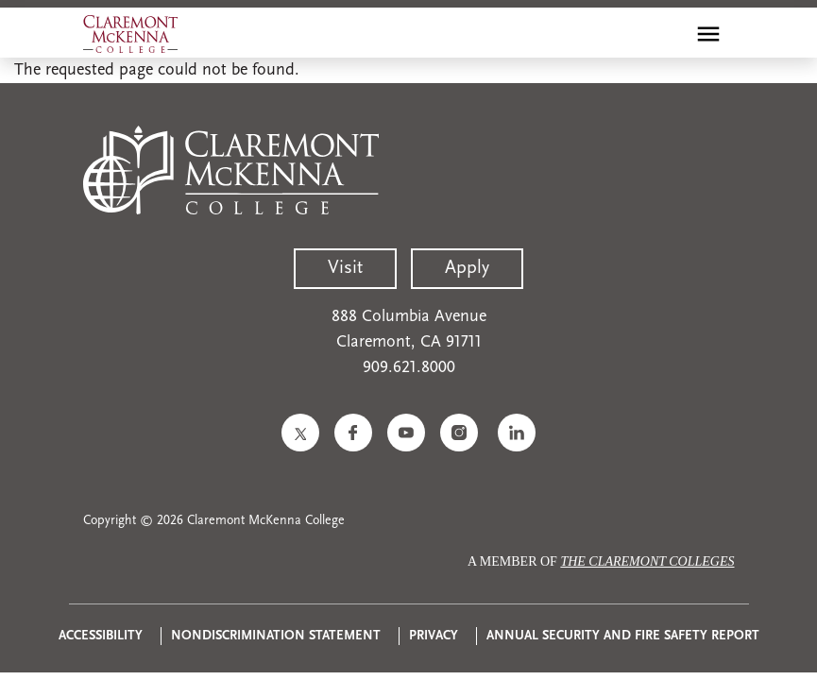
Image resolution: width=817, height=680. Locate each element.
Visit (345, 268)
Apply (467, 268)
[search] (668, 34)
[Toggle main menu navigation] (708, 34)
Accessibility (101, 636)
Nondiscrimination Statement (276, 636)
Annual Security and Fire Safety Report (622, 636)
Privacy (433, 636)
